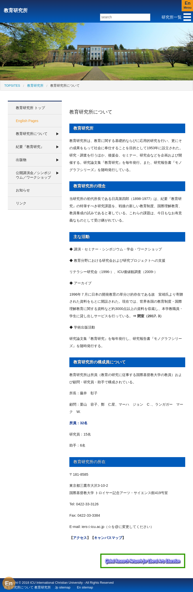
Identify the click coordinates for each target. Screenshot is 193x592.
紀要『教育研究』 (30, 147)
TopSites (12, 85)
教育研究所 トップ (30, 108)
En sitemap (85, 587)
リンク (21, 203)
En (9, 583)
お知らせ (23, 190)
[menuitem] (12, 85)
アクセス (80, 538)
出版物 (21, 160)
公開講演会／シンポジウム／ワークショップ (33, 175)
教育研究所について (65, 85)
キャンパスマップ (108, 538)
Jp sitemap (62, 587)
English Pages (27, 121)
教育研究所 (16, 10)
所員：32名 (78, 423)
